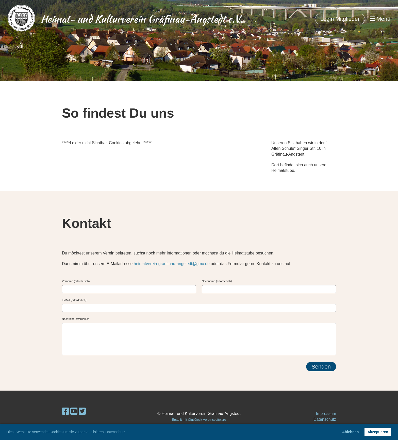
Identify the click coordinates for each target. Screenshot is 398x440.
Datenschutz (324, 419)
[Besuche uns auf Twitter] (82, 411)
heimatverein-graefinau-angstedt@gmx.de (172, 264)
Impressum (326, 413)
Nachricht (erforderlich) (76, 318)
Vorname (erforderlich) (76, 281)
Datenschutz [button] (115, 432)
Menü (380, 19)
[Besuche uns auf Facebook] (65, 411)
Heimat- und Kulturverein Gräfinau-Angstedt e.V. (142, 19)
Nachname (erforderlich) (217, 281)
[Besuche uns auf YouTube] (73, 411)
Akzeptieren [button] (378, 432)
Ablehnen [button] (350, 432)
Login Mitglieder (340, 19)
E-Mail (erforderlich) (74, 300)
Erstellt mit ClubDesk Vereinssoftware (199, 419)
